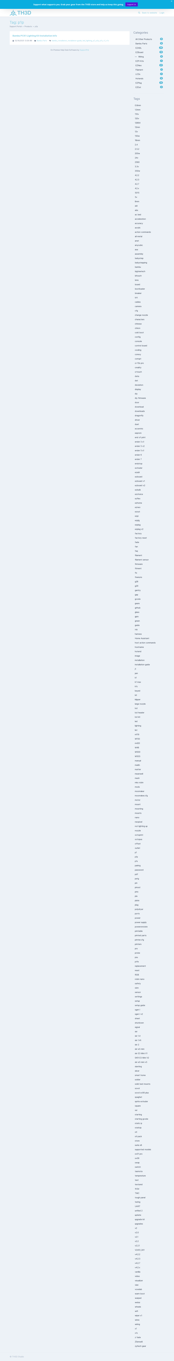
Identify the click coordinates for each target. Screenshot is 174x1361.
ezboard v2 (140, 485)
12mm (137, 127)
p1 (94, 41)
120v (137, 118)
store (137, 1141)
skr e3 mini (139, 1049)
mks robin (139, 782)
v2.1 (136, 1237)
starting (138, 1114)
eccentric (139, 428)
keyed (137, 691)
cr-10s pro (139, 363)
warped (138, 1298)
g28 (136, 581)
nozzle (138, 830)
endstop (138, 463)
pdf (136, 874)
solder (137, 1079)
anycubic (139, 245)
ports (137, 913)
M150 (137, 739)
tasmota (138, 1171)
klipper (137, 699)
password (139, 870)
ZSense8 (139, 1341)
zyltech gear (140, 1346)
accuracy (139, 223)
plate (137, 900)
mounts (138, 813)
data (137, 376)
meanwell (139, 774)
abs (136, 210)
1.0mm (137, 109)
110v (137, 114)
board (137, 284)
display (138, 389)
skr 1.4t (138, 1040)
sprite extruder (141, 1101)
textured (139, 1184)
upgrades (139, 1224)
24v (136, 158)
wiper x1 (138, 1315)
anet (137, 241)
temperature (140, 1175)
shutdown (139, 1023)
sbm (137, 988)
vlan (136, 1285)
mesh (137, 778)
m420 (137, 743)
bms (137, 280)
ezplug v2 (139, 529)
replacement (140, 966)
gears (137, 603)
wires (137, 1320)
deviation (139, 385)
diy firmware (140, 398)
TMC (137, 1193)
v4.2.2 (137, 1254)
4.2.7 (137, 184)
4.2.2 (137, 175)
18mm (137, 140)
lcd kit (137, 717)
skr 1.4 (137, 1036)
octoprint (139, 835)
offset (138, 843)
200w (137, 153)
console (138, 341)
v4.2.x (137, 1267)
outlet (137, 848)
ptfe (137, 961)
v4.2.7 (137, 1263)
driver (137, 420)
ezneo (137, 507)
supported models (143, 1149)
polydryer (139, 909)
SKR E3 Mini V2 (142, 1058)
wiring (137, 1324)
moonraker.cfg (141, 795)
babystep (139, 258)
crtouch (138, 372)
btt (136, 297)
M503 (137, 756)
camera (138, 306)
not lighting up (141, 826)
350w (137, 171)
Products (28, 26)
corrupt (138, 359)
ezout (137, 511)
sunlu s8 (138, 1145)
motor (137, 800)
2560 (137, 162)
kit (136, 695)
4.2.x (137, 188)
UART (137, 1206)
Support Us (131, 4)
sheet (137, 1018)
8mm (137, 201)
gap (136, 594)
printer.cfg (139, 940)
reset (137, 970)
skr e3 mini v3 (141, 1062)
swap (137, 1162)
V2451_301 (140, 1250)
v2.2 (137, 1241)
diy (136, 393)
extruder (138, 468)
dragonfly (139, 415)
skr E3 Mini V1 (141, 1053)
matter (138, 769)
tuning (137, 1202)
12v (136, 131)
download (139, 407)
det (136, 380)
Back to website (150, 13)
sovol (137, 1088)
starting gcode (141, 1119)
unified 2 (138, 1210)
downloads (140, 411)
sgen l (137, 1009)
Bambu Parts (42, 41)
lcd (136, 708)
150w (137, 136)
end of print (140, 437)
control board (141, 345)
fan (136, 546)
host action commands (145, 642)
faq (136, 551)
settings (138, 996)
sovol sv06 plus (142, 1092)
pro (136, 948)
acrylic (138, 227)
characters (139, 319)
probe (137, 953)
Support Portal (16, 26)
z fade (138, 1337)
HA (136, 629)
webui (137, 1302)
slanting (138, 1066)
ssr (136, 1110)
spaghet (138, 1097)
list (136, 730)
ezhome (138, 503)
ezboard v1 (140, 481)
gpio (137, 616)
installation (62, 41)
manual (138, 760)
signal (137, 1027)
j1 (135, 669)
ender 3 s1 (139, 442)
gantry (138, 590)
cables (138, 302)
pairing (138, 865)
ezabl (137, 472)
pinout (137, 887)
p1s (101, 41)
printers (138, 944)
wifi (136, 1311)
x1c (107, 41)
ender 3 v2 (140, 446)
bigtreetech (140, 271)
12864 (137, 123)
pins (136, 892)
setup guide (140, 1005)
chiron (137, 328)
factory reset (141, 538)
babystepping (141, 262)
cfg (136, 310)
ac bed (138, 214)
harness (138, 634)
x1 (104, 41)
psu (136, 957)
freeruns (138, 577)
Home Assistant (142, 638)
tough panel (140, 1197)
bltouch (138, 276)
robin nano (139, 979)
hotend (138, 651)
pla (136, 896)
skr (136, 1031)
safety (138, 983)
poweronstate (141, 926)
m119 (137, 734)
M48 (137, 747)
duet (137, 424)
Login (162, 13)
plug (136, 905)
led (84, 41)
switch (138, 1167)
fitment (138, 568)
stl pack (138, 1136)
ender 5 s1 (139, 450)
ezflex (137, 498)
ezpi (136, 516)
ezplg (137, 520)
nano (137, 817)
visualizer (139, 1280)
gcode (138, 599)
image (137, 656)
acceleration (140, 219)
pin (136, 883)
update (138, 1215)
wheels (138, 1307)
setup (137, 1001)
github (137, 608)
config (138, 337)
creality (138, 367)
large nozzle (140, 704)
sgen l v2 (139, 1014)
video (137, 1276)
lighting (89, 41)
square (138, 1106)
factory (138, 533)
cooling (138, 350)
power (137, 918)
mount (138, 804)
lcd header (139, 712)
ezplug (138, 525)
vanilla (137, 1272)
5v (136, 197)
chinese (138, 324)
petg (137, 878)
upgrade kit (140, 1219)
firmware (139, 564)
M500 (137, 752)
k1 (136, 677)
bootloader (140, 289)
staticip (138, 1127)
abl (136, 206)
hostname (139, 647)
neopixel (138, 822)
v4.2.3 (137, 1258)
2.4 (136, 144)
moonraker (139, 791)
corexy (138, 354)
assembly (139, 254)
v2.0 (137, 1232)
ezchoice (139, 494)
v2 (136, 1228)
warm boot (140, 1293)
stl (136, 1132)
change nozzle (141, 315)
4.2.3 (137, 179)
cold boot (139, 332)
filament (138, 555)
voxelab (138, 1289)
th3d (137, 1189)
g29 (136, 586)
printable (139, 931)
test (137, 1180)
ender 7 (138, 459)
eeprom (138, 433)
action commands (143, 232)
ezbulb (138, 490)
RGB (137, 975)
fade (137, 542)
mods (137, 787)
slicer (137, 1071)
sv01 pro (138, 1154)
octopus (138, 839)
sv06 (137, 1158)
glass (137, 612)
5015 (137, 192)
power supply (141, 922)
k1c (136, 686)
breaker (138, 293)
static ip (138, 1123)
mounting (139, 808)
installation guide (75, 41)
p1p (97, 41)
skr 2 (137, 1044)
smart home (140, 1075)
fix (136, 573)
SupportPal (84, 50)
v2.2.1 (137, 1245)
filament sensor (142, 559)
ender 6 (138, 455)
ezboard (138, 476)
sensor (138, 992)
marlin (137, 765)
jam (136, 673)
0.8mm (138, 105)
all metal (138, 236)
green (137, 621)
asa (136, 249)
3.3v (137, 166)
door (137, 402)
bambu (54, 41)
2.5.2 (137, 149)
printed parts (140, 935)
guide (137, 625)
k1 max (138, 682)
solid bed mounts (142, 1084)
